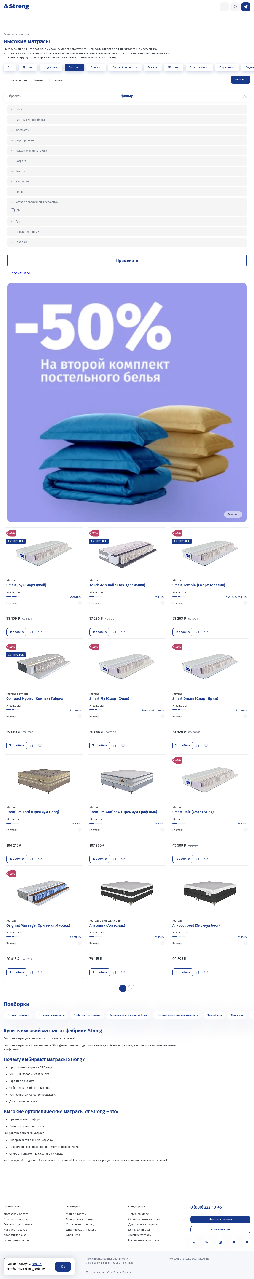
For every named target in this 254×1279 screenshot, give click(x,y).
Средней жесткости (124, 67)
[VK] (207, 1242)
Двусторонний (25, 140)
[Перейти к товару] (44, 583)
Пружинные (227, 67)
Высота (20, 171)
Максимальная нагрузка (31, 150)
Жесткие (173, 67)
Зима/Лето (214, 1014)
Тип (18, 221)
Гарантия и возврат (16, 1239)
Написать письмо (220, 1219)
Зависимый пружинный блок (129, 1014)
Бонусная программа (18, 1223)
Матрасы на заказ (15, 1229)
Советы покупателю (17, 1218)
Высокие (74, 67)
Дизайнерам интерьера (81, 1229)
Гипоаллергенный (27, 231)
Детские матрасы (139, 1213)
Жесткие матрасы (139, 1234)
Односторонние (18, 1014)
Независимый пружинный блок (177, 1014)
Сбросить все (18, 273)
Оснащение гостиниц (80, 1223)
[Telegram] (233, 1242)
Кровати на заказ (15, 1234)
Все (10, 67)
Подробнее (17, 631)
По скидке (56, 79)
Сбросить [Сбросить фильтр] (14, 96)
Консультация (220, 1229)
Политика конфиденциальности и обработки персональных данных (109, 1260)
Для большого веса (51, 1014)
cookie (36, 1264)
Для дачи (237, 1014)
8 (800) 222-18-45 (206, 1206)
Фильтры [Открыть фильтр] (241, 79)
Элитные (96, 67)
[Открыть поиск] (224, 6)
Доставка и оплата (16, 1213)
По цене (38, 79)
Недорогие (51, 67)
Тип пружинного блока (30, 119)
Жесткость (22, 130)
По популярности (15, 79)
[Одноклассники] (193, 1242)
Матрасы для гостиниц (81, 1218)
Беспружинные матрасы (143, 1239)
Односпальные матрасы (144, 1218)
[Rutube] (247, 1242)
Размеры (21, 242)
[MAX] (220, 1242)
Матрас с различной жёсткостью (37, 202)
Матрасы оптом (76, 1213)
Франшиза (73, 1234)
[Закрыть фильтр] (245, 96)
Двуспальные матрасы (143, 1223)
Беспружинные (199, 67)
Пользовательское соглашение (188, 1258)
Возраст (21, 161)
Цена (19, 109)
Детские (28, 67)
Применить (127, 260)
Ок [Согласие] (63, 1266)
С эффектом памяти (87, 1014)
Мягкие (153, 67)
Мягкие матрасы (139, 1229)
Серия (20, 191)
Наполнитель (24, 181)
